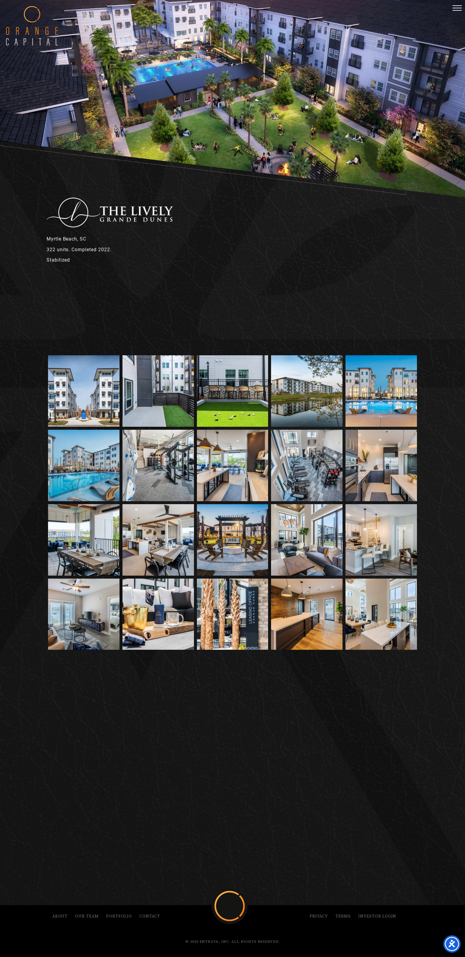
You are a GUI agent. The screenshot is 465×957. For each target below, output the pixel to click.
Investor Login (377, 916)
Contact (149, 916)
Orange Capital (32, 26)
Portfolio (119, 916)
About (60, 916)
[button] (457, 8)
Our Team (87, 916)
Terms (343, 916)
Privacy (319, 916)
